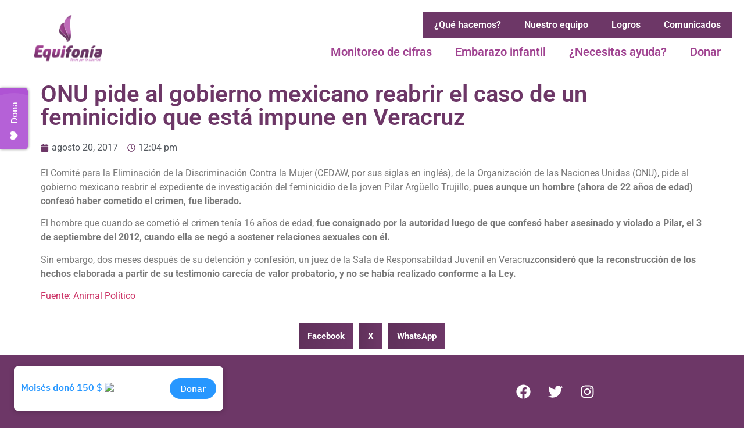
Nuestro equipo (556, 24)
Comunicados (692, 24)
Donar (705, 52)
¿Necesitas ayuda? (618, 52)
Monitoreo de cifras (381, 52)
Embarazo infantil (500, 52)
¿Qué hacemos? (467, 24)
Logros (626, 24)
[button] (326, 336)
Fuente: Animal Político (88, 295)
